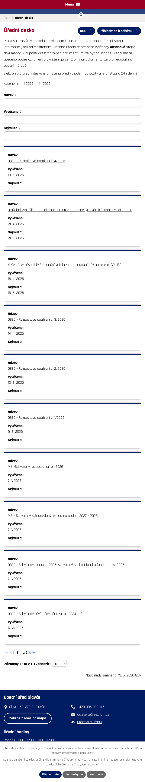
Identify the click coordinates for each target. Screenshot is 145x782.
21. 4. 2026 (16, 223)
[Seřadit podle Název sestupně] (15, 96)
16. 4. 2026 (16, 278)
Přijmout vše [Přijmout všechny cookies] (50, 774)
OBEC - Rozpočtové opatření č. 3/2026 (36, 319)
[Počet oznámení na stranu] (59, 664)
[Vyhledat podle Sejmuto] (72, 135)
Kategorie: (11, 83)
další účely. (86, 753)
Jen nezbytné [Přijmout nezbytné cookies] (74, 774)
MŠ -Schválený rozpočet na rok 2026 (35, 466)
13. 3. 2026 (16, 382)
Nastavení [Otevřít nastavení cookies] (96, 774)
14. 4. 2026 (16, 333)
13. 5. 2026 (16, 174)
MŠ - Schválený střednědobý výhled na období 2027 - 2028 (53, 515)
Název (8, 95)
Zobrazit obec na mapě (27, 718)
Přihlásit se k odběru (119, 30)
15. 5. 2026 (16, 292)
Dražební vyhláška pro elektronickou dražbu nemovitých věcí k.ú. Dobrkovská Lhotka (70, 209)
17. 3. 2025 (15, 627)
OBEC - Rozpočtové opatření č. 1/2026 (36, 417)
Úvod (7, 18)
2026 (47, 83)
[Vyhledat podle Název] (72, 103)
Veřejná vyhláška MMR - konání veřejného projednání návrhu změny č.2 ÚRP (65, 264)
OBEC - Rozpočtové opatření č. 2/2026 (36, 368)
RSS (86, 30)
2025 (29, 83)
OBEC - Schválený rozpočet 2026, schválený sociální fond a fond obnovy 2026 (66, 564)
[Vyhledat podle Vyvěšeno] (72, 119)
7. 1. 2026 (15, 480)
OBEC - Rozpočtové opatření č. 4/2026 (36, 160)
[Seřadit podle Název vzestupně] (15, 94)
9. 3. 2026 (15, 431)
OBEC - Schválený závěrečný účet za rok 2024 (46, 613)
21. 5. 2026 (16, 237)
